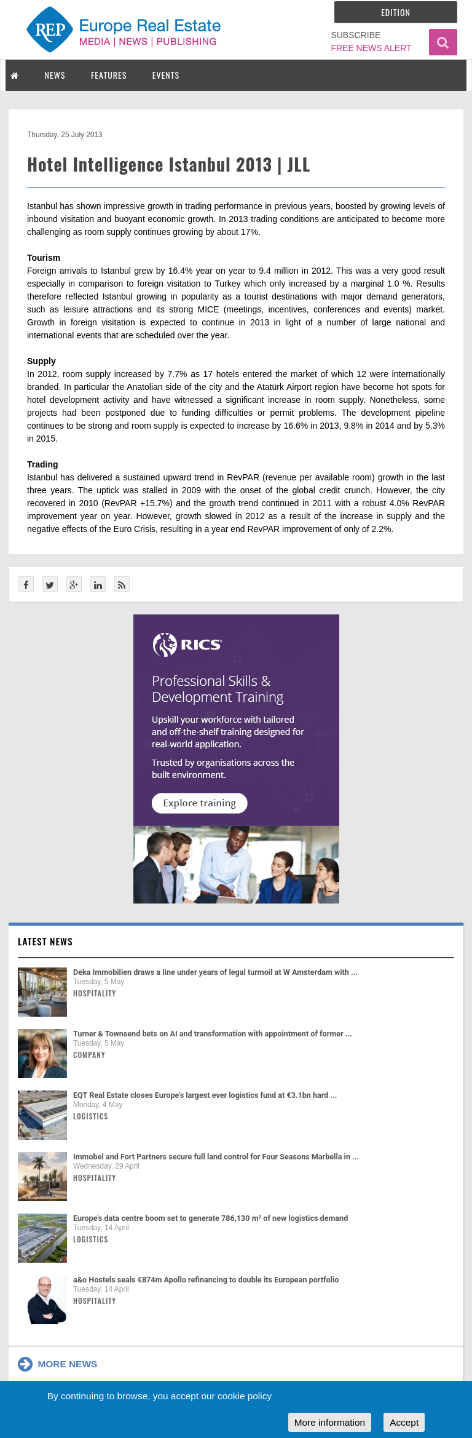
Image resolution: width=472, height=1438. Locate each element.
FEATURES (109, 74)
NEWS (55, 74)
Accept (404, 1422)
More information (329, 1422)
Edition (396, 12)
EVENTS (165, 74)
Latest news (45, 941)
